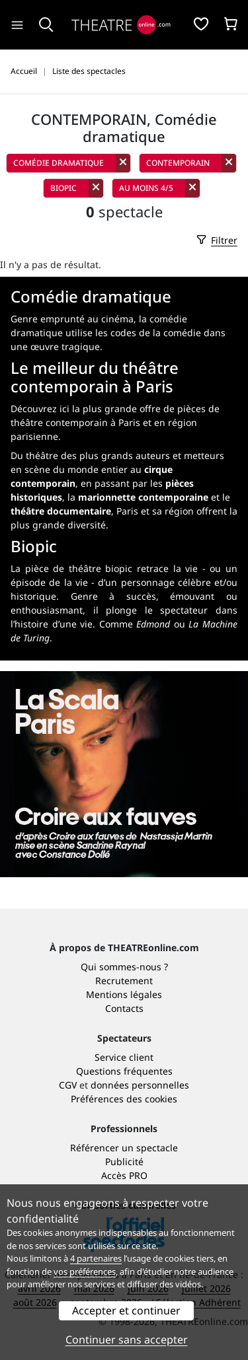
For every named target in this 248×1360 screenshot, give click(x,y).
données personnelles (140, 1085)
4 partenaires (96, 1258)
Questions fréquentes (124, 1071)
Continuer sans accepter (126, 1339)
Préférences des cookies (124, 1098)
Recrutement (124, 980)
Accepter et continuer (126, 1310)
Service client (124, 1057)
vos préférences (85, 1271)
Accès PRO (124, 1175)
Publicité (124, 1161)
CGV (68, 1085)
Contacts (124, 1008)
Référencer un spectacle (124, 1147)
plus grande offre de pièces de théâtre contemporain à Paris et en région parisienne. (115, 422)
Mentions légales (124, 994)
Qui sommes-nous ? (124, 966)
